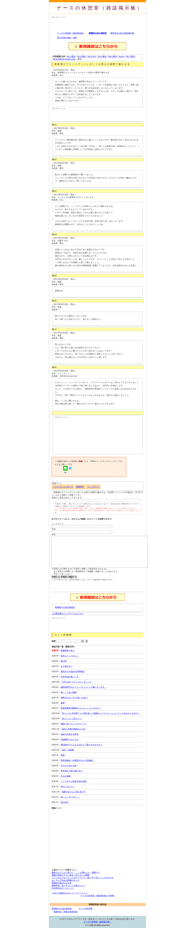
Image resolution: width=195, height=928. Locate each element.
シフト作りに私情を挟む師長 (74, 781)
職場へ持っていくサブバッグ (74, 724)
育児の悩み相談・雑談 (67, 38)
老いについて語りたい (72, 719)
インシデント (93, 487)
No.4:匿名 (102, 56)
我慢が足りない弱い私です (74, 792)
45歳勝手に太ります (70, 739)
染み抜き (65, 802)
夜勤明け (80, 487)
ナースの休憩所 (86, 909)
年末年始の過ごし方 (70, 677)
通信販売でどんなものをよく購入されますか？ (81, 745)
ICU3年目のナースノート (63, 888)
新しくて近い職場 (69, 692)
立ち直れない (67, 666)
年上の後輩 (66, 776)
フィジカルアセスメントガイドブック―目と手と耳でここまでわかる (82, 878)
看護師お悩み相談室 (98, 33)
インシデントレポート (63, 487)
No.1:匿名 (71, 56)
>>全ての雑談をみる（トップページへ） (70, 893)
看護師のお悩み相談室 (65, 607)
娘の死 (64, 661)
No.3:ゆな (92, 56)
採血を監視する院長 (70, 734)
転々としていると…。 (71, 797)
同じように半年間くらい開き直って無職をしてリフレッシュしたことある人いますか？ (100, 713)
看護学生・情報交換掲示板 (65, 912)
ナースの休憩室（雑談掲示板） (100, 7)
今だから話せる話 (69, 766)
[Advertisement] (97, 24)
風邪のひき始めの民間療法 (73, 671)
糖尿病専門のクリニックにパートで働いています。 (83, 687)
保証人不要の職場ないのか (74, 729)
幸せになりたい (68, 787)
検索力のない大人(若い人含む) (74, 698)
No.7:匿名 (130, 56)
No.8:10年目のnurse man (64, 59)
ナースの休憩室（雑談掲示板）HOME (97, 896)
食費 (63, 703)
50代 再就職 (68, 750)
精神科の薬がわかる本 (62, 883)
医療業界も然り (68, 651)
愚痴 (63, 755)
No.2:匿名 (81, 56)
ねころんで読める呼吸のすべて (65, 880)
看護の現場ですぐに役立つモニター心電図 (70, 875)
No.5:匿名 (112, 56)
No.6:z (121, 56)
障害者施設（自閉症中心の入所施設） (78, 760)
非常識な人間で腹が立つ (72, 771)
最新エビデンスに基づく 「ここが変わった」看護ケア (76, 872)
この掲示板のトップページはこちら (67, 614)
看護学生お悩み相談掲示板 (122, 33)
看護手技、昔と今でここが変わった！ (68, 886)
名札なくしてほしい (70, 656)
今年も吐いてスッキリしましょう (77, 682)
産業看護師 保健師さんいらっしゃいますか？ (81, 708)
